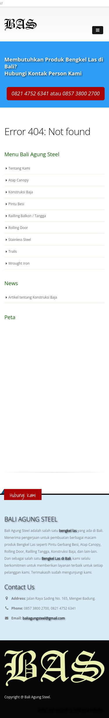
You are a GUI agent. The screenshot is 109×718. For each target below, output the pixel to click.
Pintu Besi (16, 203)
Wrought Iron (19, 263)
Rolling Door (18, 227)
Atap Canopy (18, 180)
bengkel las (68, 530)
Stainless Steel (19, 239)
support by (65, 709)
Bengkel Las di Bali (56, 558)
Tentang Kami (19, 168)
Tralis (12, 251)
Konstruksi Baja (20, 192)
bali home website (88, 709)
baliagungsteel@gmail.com (44, 618)
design (42, 709)
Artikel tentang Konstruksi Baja (32, 297)
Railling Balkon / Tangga (27, 215)
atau (56, 93)
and (52, 709)
